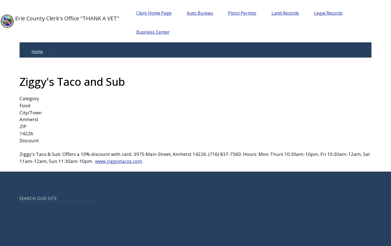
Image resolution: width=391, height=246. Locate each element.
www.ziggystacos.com (118, 161)
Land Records (285, 13)
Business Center (153, 32)
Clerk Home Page (154, 13)
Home (37, 51)
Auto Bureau (200, 13)
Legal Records (328, 13)
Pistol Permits (242, 13)
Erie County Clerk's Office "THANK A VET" (60, 21)
